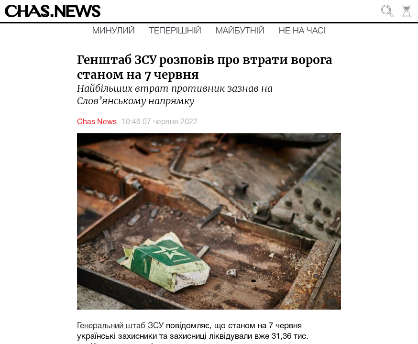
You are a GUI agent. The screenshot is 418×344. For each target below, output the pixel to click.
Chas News (97, 122)
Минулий (113, 31)
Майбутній (240, 31)
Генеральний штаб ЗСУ (120, 326)
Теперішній (175, 31)
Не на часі (302, 31)
